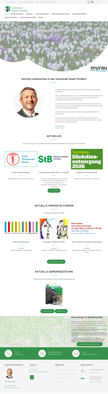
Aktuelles (55, 8)
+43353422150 (11, 2)
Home (32, 8)
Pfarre (84, 11)
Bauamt (67, 372)
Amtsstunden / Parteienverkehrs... (48, 2)
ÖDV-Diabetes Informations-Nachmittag (87, 236)
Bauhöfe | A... (60, 375)
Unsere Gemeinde (42, 8)
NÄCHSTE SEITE (61, 305)
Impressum (35, 363)
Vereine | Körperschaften (71, 11)
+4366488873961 (10, 379)
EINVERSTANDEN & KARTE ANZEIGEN (89, 338)
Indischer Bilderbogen (21, 236)
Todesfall (71, 364)
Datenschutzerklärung (76, 390)
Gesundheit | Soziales (37, 11)
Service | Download (68, 8)
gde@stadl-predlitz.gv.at (27, 2)
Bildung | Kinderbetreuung (86, 8)
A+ (89, 2)
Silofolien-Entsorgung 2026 (87, 166)
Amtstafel (59, 368)
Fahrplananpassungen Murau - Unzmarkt (54, 166)
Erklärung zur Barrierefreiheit (40, 366)
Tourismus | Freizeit (54, 11)
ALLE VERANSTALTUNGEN (56, 255)
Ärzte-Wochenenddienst (21, 166)
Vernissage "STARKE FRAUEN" (54, 236)
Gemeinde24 (39, 390)
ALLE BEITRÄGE (54, 184)
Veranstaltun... (69, 368)
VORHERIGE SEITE (47, 305)
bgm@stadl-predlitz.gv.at (13, 381)
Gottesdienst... (60, 364)
